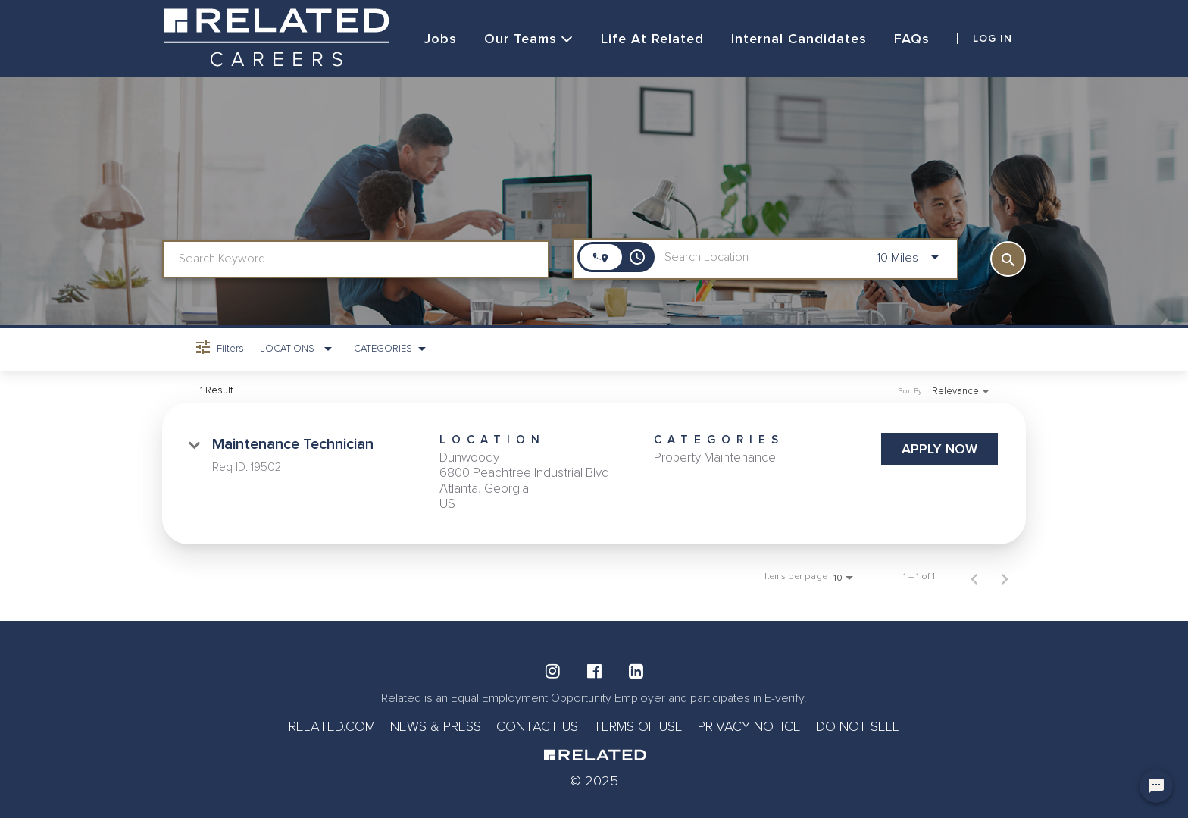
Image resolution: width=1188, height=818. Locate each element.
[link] (594, 474)
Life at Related (652, 38)
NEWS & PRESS (435, 726)
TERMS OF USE (638, 726)
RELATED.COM (332, 726)
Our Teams (529, 39)
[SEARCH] (1008, 259)
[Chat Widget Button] (1156, 786)
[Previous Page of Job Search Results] (974, 577)
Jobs (440, 38)
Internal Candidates (799, 38)
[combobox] (356, 259)
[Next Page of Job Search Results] (1004, 577)
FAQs (912, 38)
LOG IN (992, 38)
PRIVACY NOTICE (749, 726)
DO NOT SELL (857, 726)
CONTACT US (537, 726)
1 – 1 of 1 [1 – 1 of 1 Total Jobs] (919, 576)
